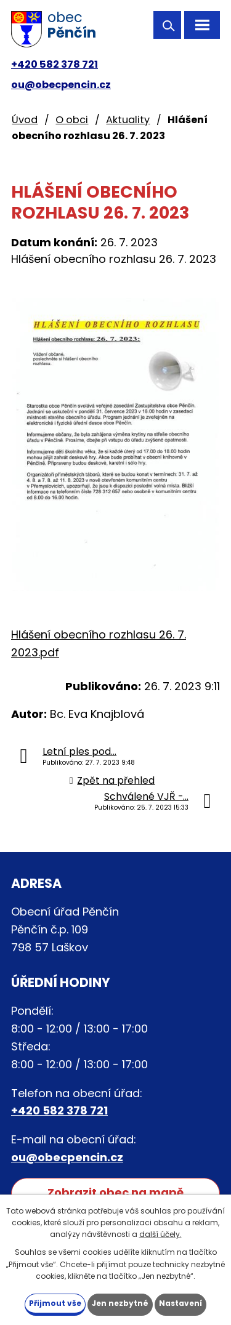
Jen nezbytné (120, 1303)
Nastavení (180, 1303)
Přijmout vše (55, 1303)
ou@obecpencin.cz (61, 85)
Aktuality (128, 120)
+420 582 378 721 (54, 64)
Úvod (25, 120)
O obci (71, 120)
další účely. (160, 1234)
